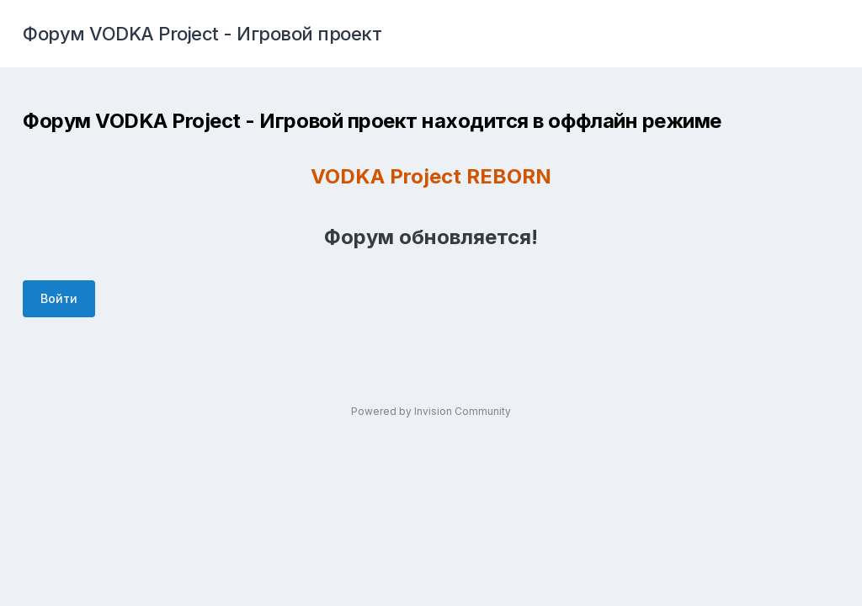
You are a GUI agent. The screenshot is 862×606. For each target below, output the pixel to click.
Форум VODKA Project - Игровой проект (202, 34)
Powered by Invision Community (431, 411)
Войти (58, 298)
